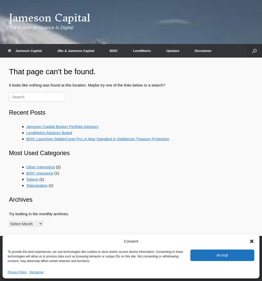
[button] (251, 241)
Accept (222, 255)
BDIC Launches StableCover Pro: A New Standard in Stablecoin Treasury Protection (97, 139)
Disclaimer (36, 272)
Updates (172, 51)
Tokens (32, 179)
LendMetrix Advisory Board (49, 133)
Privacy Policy (17, 272)
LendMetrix (142, 51)
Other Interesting (40, 167)
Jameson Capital (25, 51)
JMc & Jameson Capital (75, 51)
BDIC (114, 51)
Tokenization (37, 185)
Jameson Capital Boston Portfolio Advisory (62, 126)
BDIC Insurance (39, 173)
